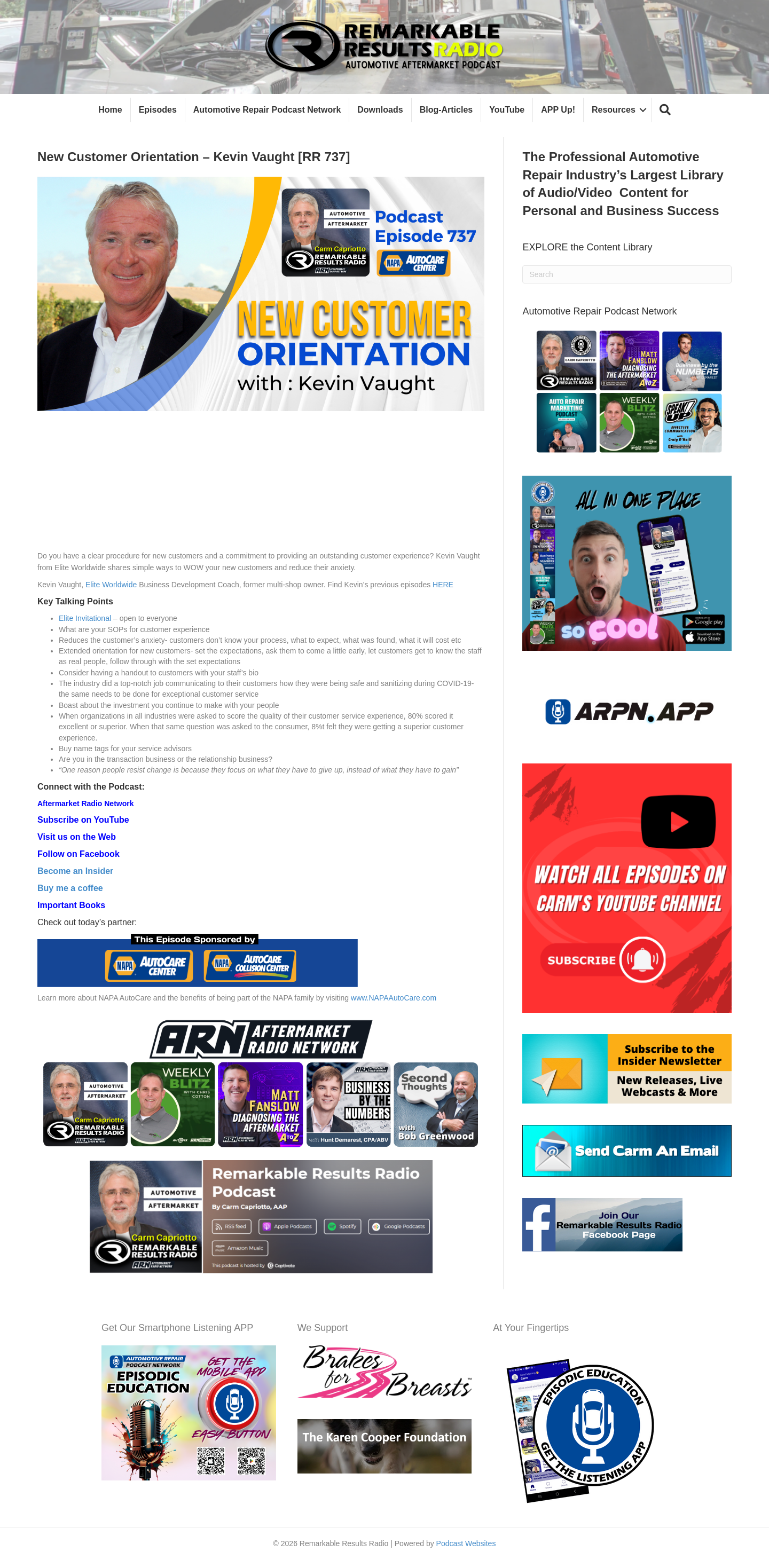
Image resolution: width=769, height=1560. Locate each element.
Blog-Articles (446, 109)
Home (110, 109)
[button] (665, 110)
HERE (443, 584)
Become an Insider (75, 871)
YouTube (506, 109)
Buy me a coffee (70, 888)
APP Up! (558, 109)
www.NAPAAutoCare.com (393, 998)
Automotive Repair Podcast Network (267, 109)
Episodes (158, 109)
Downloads (380, 109)
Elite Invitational (85, 618)
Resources (613, 109)
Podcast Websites (466, 1543)
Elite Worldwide (111, 584)
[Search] (627, 274)
